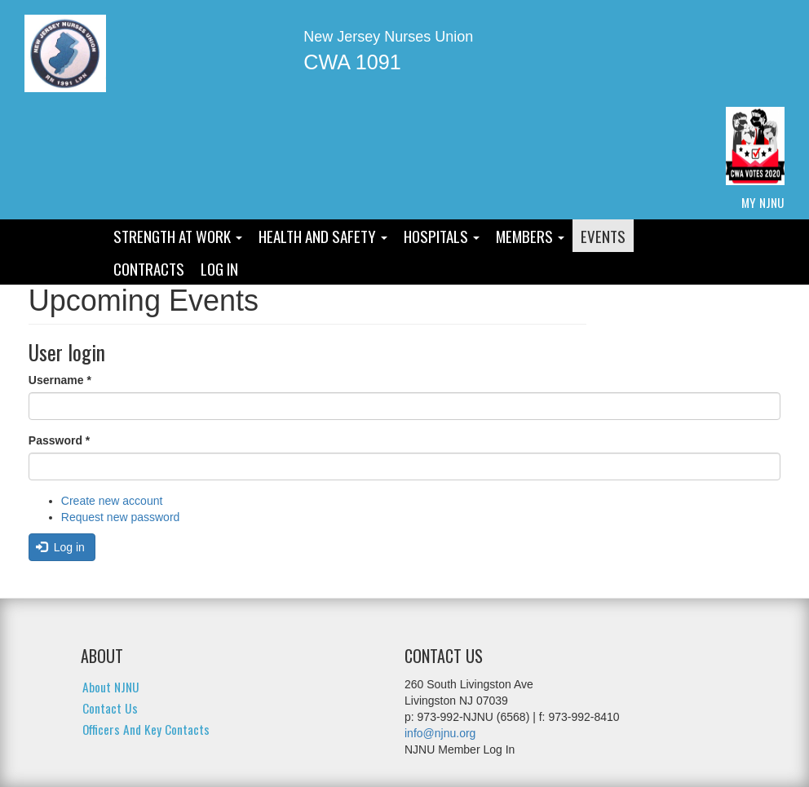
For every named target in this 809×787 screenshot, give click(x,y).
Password (59, 440)
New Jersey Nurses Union (388, 37)
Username (60, 380)
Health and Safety (323, 235)
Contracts (148, 268)
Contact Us (110, 708)
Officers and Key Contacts (146, 729)
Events (603, 235)
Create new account (112, 500)
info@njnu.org (439, 733)
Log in (60, 547)
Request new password (120, 517)
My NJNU (763, 202)
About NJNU (110, 687)
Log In (219, 268)
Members (530, 235)
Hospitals (442, 235)
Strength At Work (177, 235)
